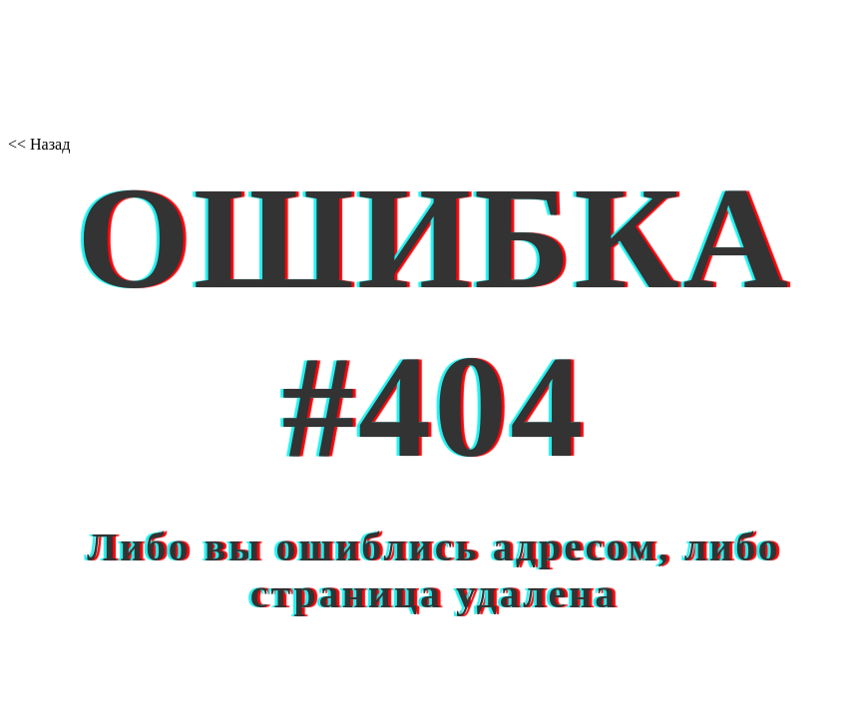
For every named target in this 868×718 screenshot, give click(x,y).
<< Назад (39, 144)
